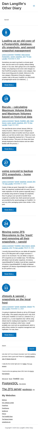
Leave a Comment (8, 54)
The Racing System (7, 419)
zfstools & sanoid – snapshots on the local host (16, 299)
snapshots (19, 57)
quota (9, 123)
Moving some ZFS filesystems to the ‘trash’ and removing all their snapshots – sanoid (17, 236)
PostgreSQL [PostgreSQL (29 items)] (10, 383)
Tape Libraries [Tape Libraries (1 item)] (22, 383)
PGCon (4, 414)
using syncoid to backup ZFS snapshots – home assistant (17, 174)
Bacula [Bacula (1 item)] (10, 378)
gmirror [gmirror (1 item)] (22, 378)
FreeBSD (18, 54)
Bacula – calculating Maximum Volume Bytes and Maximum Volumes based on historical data (17, 111)
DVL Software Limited (8, 402)
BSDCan (4, 400)
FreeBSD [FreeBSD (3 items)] (16, 378)
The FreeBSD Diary (7, 416)
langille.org (5, 411)
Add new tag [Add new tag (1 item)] (5, 378)
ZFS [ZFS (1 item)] (34, 389)
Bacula (17, 121)
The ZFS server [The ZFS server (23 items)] (12, 389)
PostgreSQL (6, 57)
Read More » (9, 85)
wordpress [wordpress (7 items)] (27, 389)
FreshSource (5, 408)
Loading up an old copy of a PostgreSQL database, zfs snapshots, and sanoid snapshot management (18, 45)
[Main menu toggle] (34, 6)
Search (4, 345)
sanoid (13, 57)
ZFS (24, 57)
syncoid (29, 182)
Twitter (24, 364)
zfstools (29, 307)
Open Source (25, 54)
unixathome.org (6, 422)
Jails (28, 121)
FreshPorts (5, 405)
